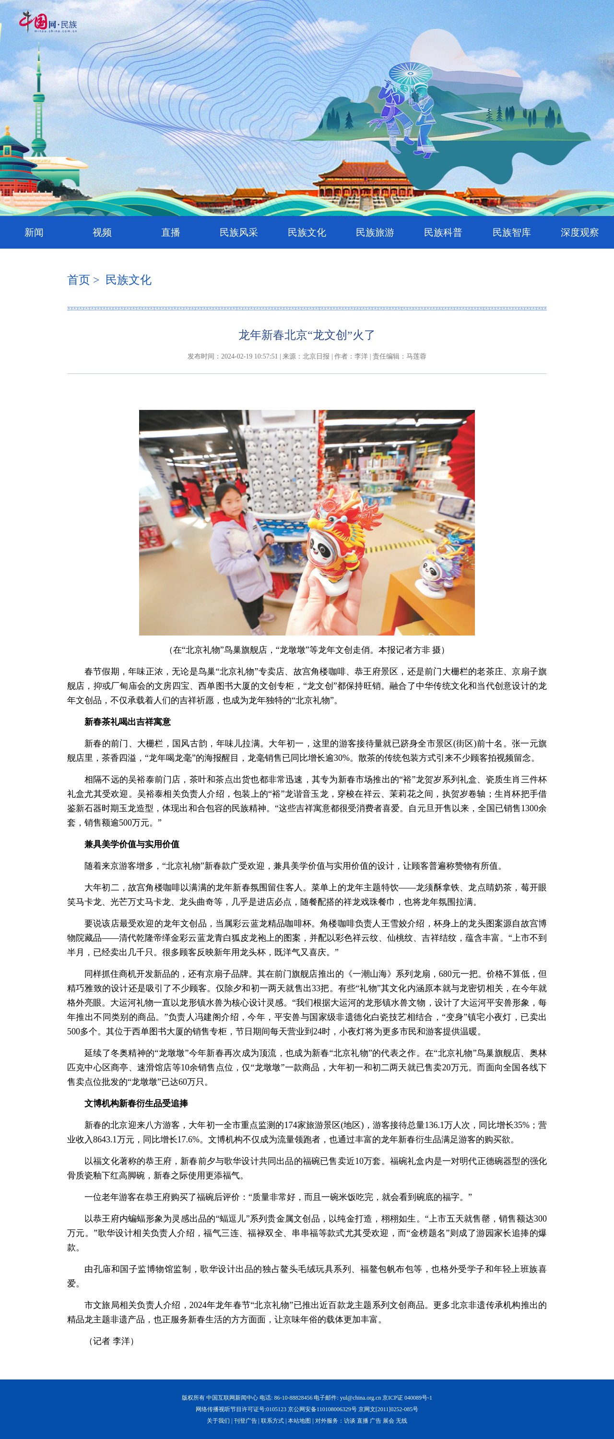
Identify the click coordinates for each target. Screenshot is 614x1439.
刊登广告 (245, 1420)
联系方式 (272, 1420)
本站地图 (299, 1420)
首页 (78, 280)
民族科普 (443, 232)
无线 (401, 1420)
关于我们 (218, 1420)
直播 (170, 232)
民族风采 (239, 232)
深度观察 (580, 232)
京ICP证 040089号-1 (407, 1397)
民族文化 (307, 232)
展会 (388, 1420)
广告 (375, 1420)
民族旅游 (375, 232)
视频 (102, 232)
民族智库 (512, 232)
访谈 (349, 1420)
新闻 (34, 232)
